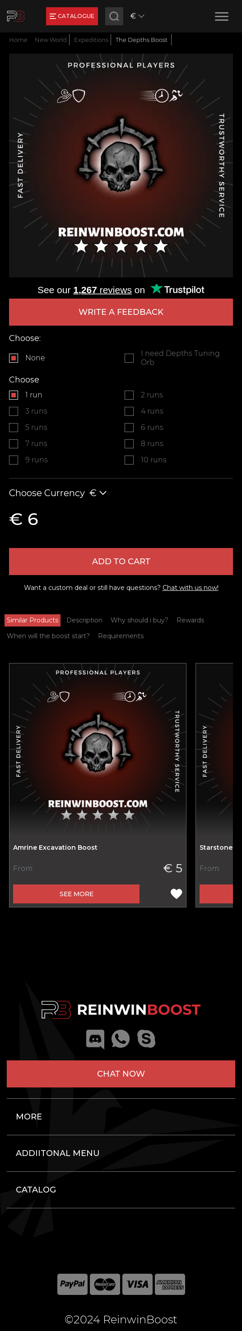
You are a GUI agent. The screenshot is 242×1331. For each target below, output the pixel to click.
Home (18, 39)
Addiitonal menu (58, 1153)
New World (51, 39)
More (29, 1117)
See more (76, 894)
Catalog (36, 1190)
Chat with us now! (191, 588)
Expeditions (91, 39)
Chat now (121, 1074)
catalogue (72, 16)
